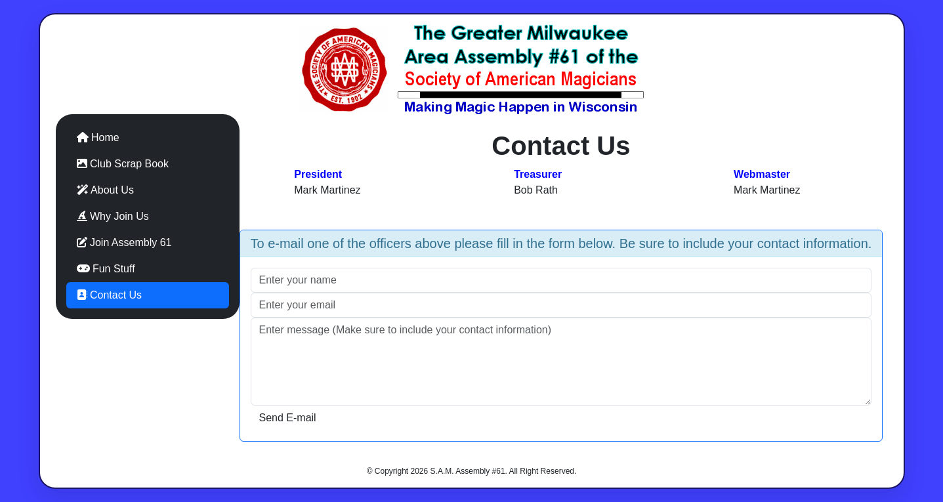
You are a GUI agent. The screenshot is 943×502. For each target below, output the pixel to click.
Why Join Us (113, 216)
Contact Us (109, 295)
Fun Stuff (106, 268)
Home (98, 137)
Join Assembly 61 (124, 242)
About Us (105, 190)
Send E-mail (287, 417)
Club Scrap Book (123, 163)
